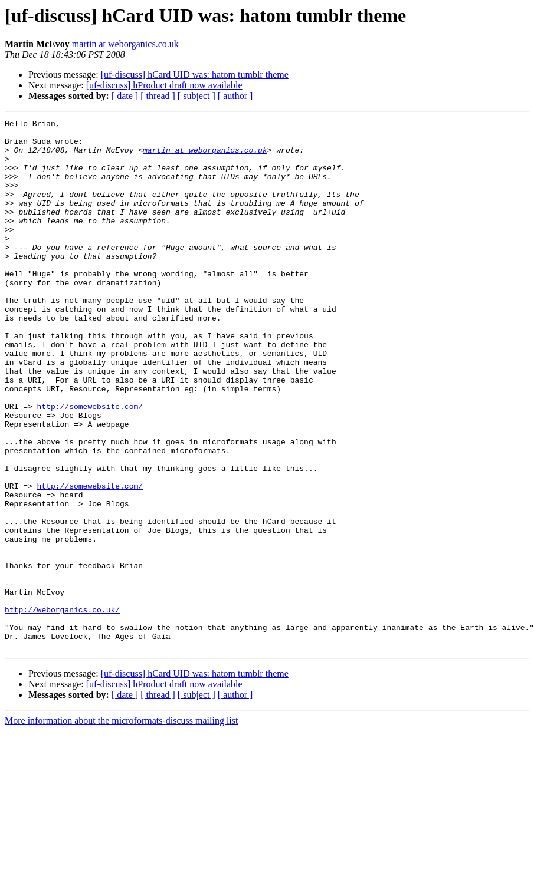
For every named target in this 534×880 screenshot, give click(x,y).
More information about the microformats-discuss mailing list (121, 827)
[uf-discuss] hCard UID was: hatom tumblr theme (195, 75)
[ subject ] (196, 96)
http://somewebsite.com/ (90, 464)
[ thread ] (157, 96)
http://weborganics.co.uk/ (62, 708)
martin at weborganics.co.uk (125, 44)
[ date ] (125, 96)
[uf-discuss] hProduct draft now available (164, 85)
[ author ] (235, 96)
